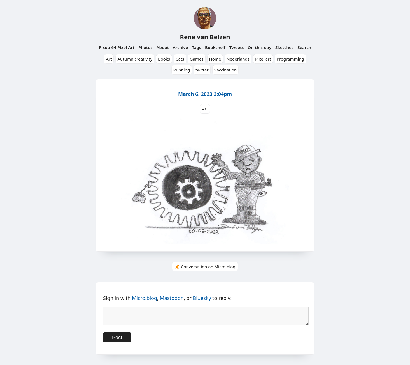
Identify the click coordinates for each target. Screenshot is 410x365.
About (162, 47)
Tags (196, 47)
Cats (180, 59)
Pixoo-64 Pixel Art (116, 47)
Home (215, 59)
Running (181, 70)
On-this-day (259, 47)
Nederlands (238, 59)
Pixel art (263, 59)
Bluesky (202, 298)
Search (304, 47)
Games (197, 59)
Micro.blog (144, 298)
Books (164, 59)
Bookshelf (215, 47)
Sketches (284, 47)
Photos (145, 47)
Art (109, 59)
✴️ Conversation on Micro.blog (204, 266)
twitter (202, 70)
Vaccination (225, 70)
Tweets (236, 47)
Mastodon (172, 298)
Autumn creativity (134, 59)
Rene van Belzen (205, 37)
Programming (290, 59)
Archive (180, 47)
